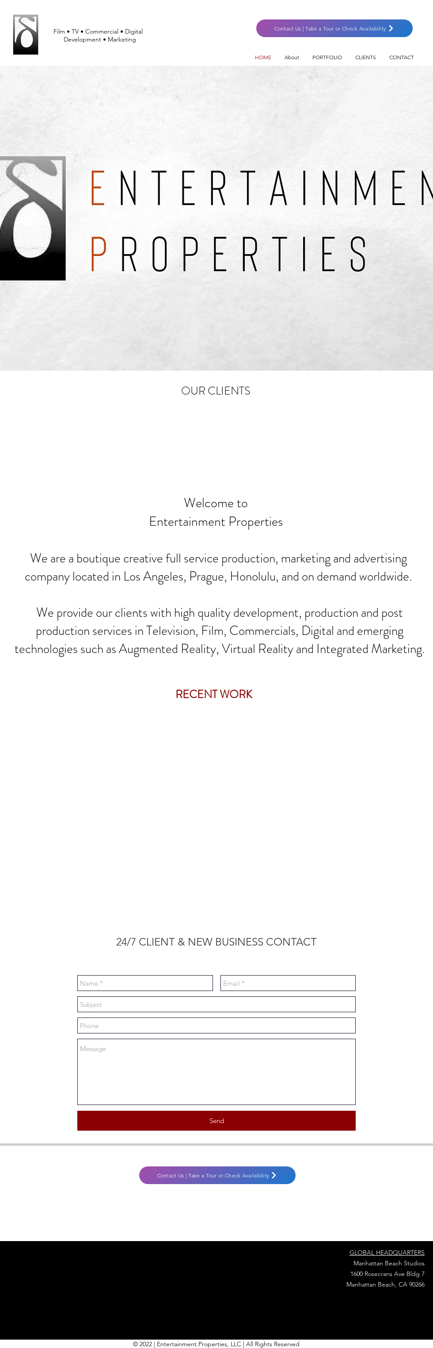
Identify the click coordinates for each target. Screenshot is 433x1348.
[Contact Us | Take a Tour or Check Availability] (334, 28)
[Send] (216, 1121)
